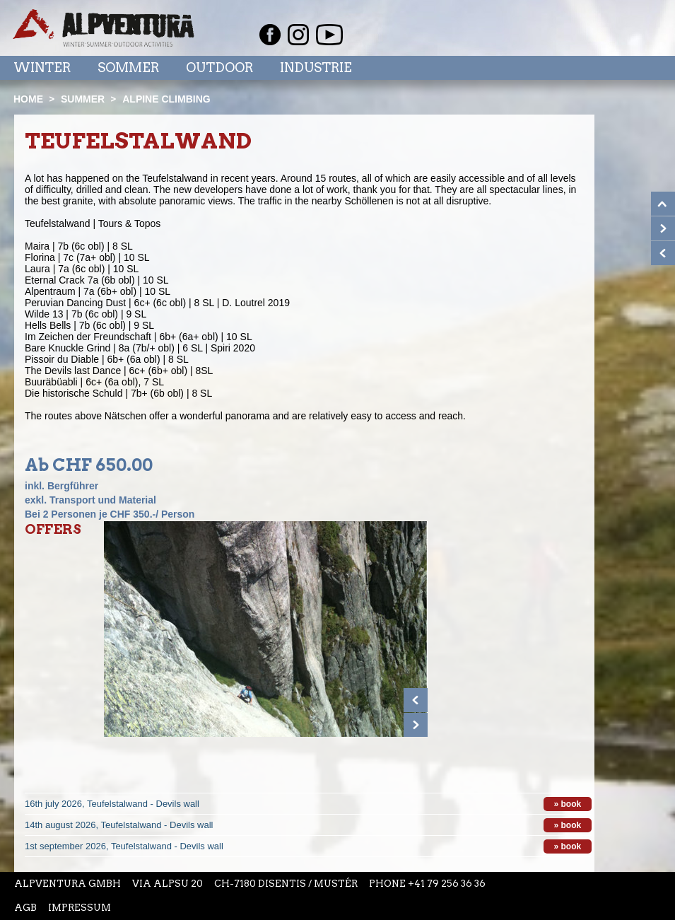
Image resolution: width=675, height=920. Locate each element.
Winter (42, 67)
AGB (25, 907)
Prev (416, 700)
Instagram (298, 34)
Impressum (79, 907)
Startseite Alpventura (103, 28)
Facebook (270, 34)
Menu (630, 67)
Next (416, 725)
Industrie (316, 67)
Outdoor (219, 67)
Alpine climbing (166, 99)
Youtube (329, 34)
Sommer (128, 67)
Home (28, 99)
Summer (83, 99)
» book (568, 804)
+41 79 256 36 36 (447, 883)
